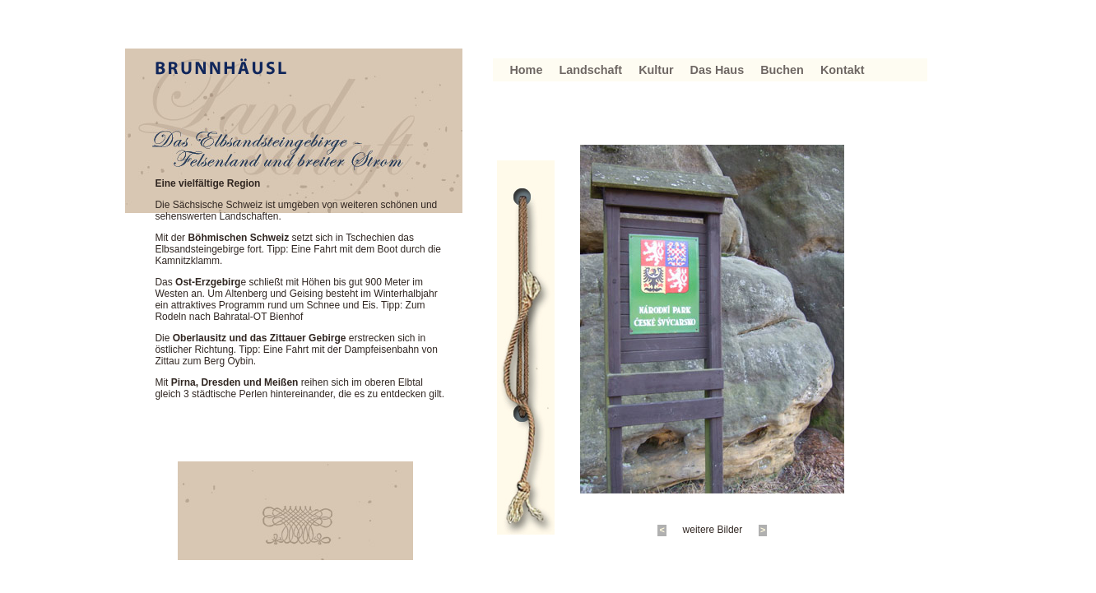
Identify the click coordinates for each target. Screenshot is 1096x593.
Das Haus (717, 69)
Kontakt (842, 69)
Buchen (782, 69)
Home (525, 69)
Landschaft (590, 69)
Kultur (656, 69)
